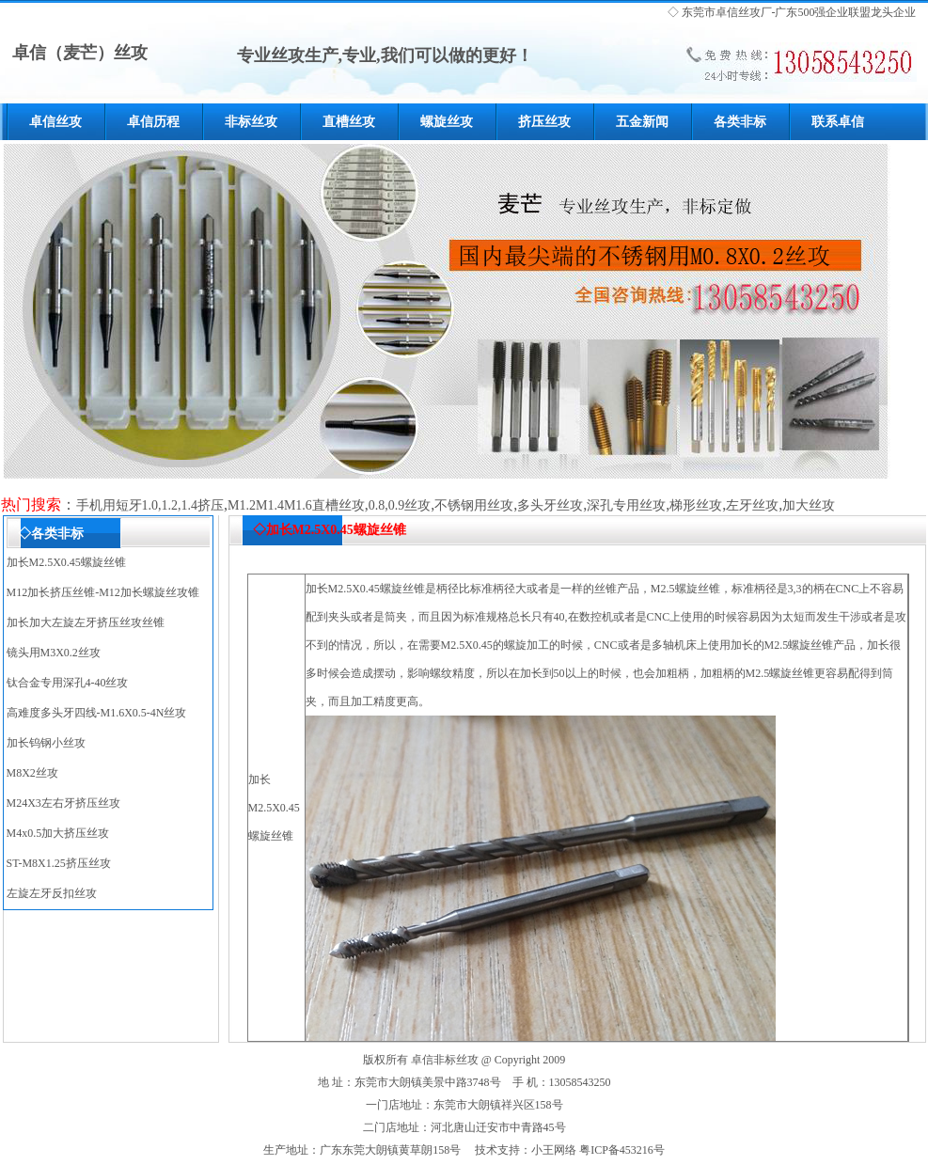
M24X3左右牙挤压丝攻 (63, 803)
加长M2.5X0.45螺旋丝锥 (66, 562)
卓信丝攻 (55, 122)
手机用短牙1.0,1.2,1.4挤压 (150, 505)
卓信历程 (153, 122)
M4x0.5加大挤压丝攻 (58, 833)
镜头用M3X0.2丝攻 (54, 652)
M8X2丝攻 (32, 772)
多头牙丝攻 (550, 505)
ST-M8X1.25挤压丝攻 (59, 863)
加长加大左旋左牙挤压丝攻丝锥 (86, 622)
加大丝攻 (808, 505)
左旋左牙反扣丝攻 (52, 893)
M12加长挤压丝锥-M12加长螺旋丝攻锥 (103, 592)
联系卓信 (837, 122)
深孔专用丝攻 (626, 505)
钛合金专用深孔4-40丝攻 (68, 682)
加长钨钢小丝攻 (46, 742)
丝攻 (749, 12)
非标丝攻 (251, 122)
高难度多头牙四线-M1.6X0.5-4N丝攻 (97, 712)
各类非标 (740, 122)
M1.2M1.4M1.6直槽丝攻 (296, 505)
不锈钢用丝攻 (473, 505)
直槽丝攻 (348, 122)
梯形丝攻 (695, 505)
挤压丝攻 (544, 122)
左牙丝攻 (752, 505)
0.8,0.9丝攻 (400, 505)
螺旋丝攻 (446, 122)
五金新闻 (642, 122)
